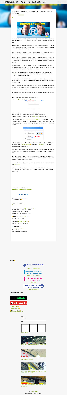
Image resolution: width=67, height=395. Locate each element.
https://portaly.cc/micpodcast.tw (19, 204)
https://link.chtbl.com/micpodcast (21, 198)
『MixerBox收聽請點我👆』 (15, 308)
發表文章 (24, 317)
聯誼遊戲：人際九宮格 (24, 332)
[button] (13, 17)
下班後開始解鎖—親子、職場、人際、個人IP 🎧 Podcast (24, 2)
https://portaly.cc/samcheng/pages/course (22, 189)
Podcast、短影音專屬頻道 (33, 289)
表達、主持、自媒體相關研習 (33, 268)
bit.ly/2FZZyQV (17, 164)
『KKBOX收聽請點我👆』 (15, 306)
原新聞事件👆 (15, 73)
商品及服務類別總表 (26, 144)
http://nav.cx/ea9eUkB (19, 228)
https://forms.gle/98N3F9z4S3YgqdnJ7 (26, 208)
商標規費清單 (41, 144)
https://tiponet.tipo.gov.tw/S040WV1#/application (33, 119)
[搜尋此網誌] (60, 2)
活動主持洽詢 (33, 282)
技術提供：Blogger (33, 391)
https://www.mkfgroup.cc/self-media (17, 311)
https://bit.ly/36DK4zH (23, 221)
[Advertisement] (33, 250)
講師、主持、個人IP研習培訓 (33, 275)
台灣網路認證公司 (36, 116)
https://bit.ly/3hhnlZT (23, 216)
